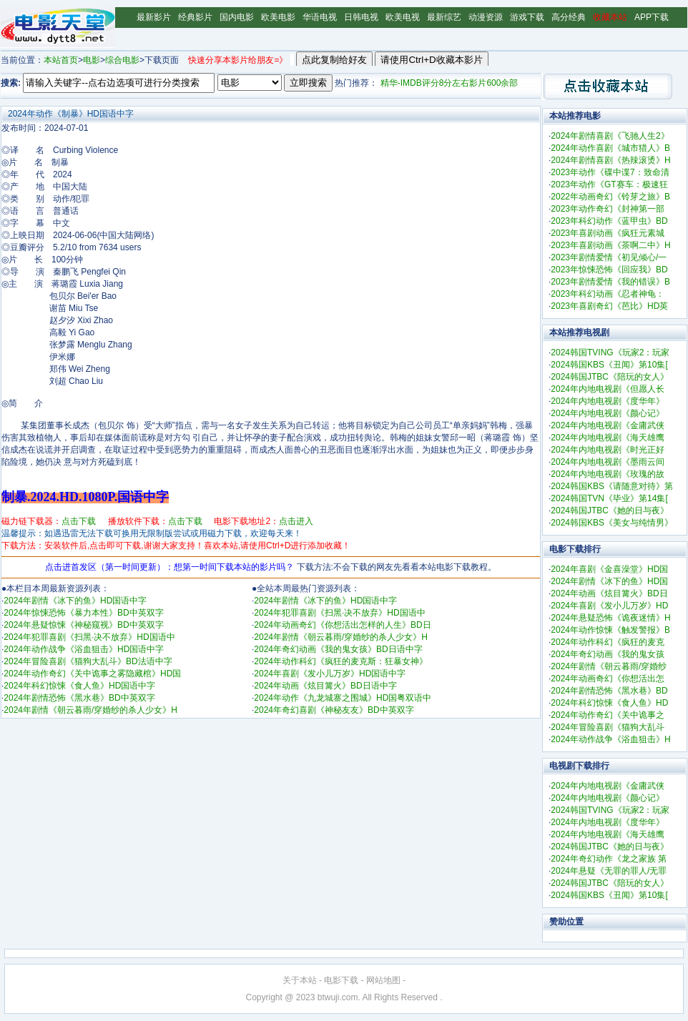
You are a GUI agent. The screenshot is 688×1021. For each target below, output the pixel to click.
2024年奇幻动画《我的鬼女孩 (607, 654)
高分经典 (568, 17)
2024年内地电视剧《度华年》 (607, 401)
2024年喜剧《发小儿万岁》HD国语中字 (330, 674)
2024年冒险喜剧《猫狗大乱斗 (607, 727)
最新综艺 (444, 17)
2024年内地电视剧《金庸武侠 (607, 425)
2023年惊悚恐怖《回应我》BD (609, 270)
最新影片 (154, 17)
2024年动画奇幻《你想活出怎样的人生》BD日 (342, 625)
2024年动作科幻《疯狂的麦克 (607, 642)
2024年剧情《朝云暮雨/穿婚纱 (609, 666)
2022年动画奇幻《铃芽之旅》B (610, 197)
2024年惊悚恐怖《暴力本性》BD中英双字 (83, 613)
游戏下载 (527, 17)
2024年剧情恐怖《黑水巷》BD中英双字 (79, 698)
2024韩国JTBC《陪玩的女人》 (610, 377)
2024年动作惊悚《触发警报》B (610, 630)
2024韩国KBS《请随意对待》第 (612, 486)
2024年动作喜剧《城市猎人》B (610, 148)
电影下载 (341, 980)
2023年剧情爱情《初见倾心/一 (609, 257)
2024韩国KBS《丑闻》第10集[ (609, 365)
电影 (91, 60)
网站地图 (383, 980)
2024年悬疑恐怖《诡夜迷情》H (610, 618)
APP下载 (651, 17)
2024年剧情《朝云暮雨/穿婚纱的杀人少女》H (90, 710)
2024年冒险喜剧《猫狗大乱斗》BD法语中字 (88, 661)
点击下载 (79, 521)
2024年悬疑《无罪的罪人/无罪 (609, 871)
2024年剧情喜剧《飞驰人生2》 (610, 136)
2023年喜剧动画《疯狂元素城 (607, 233)
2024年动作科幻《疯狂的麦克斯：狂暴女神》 (341, 661)
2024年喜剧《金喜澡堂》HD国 (609, 569)
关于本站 (299, 980)
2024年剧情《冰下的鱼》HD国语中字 (75, 601)
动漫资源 (485, 17)
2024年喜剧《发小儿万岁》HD (609, 606)
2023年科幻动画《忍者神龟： (607, 294)
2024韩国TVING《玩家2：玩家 (610, 352)
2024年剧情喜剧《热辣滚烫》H (610, 160)
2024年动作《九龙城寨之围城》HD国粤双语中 (342, 698)
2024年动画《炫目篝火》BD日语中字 (325, 686)
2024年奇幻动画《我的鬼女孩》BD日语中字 (338, 649)
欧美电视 (402, 17)
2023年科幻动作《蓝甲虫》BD (609, 221)
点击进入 (296, 521)
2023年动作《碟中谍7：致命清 (610, 172)
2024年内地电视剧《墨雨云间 (607, 462)
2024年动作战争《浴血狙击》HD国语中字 (84, 649)
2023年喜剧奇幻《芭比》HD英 (609, 306)
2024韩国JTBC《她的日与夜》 (610, 510)
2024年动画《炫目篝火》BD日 (609, 593)
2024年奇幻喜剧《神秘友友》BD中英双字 (333, 710)
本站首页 (61, 60)
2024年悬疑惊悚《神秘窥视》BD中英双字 (83, 625)
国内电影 (237, 17)
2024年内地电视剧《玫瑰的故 (607, 474)
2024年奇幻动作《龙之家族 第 (609, 859)
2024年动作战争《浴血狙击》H (610, 739)
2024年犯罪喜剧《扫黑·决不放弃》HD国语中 (89, 637)
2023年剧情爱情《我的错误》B (610, 282)
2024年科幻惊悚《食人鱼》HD (609, 703)
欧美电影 (278, 17)
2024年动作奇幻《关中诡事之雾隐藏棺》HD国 (92, 674)
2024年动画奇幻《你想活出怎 (607, 679)
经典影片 (195, 17)
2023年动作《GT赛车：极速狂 (609, 184)
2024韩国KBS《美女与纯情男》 (612, 523)
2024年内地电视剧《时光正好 (607, 450)
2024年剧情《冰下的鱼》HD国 (609, 581)
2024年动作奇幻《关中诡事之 (607, 715)
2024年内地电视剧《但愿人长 (607, 389)
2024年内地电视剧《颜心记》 (607, 413)
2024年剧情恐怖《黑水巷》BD (609, 691)
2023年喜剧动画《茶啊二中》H (610, 245)
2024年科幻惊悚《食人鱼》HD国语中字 (79, 686)
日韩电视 (361, 17)
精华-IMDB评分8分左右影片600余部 (449, 83)
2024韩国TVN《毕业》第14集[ (609, 498)
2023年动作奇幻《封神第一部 (607, 209)
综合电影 (122, 60)
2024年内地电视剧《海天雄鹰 (607, 438)
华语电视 (320, 17)
